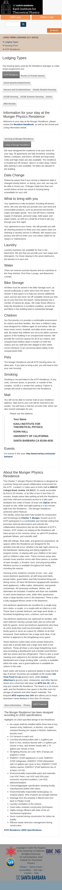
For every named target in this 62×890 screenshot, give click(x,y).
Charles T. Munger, (30, 518)
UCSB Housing (11, 96)
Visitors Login (47, 17)
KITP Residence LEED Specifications (23, 830)
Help (36, 873)
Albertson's (9, 680)
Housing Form (11, 45)
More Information (13, 705)
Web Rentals (10, 104)
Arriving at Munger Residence (19, 139)
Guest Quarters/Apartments (17, 83)
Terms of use (35, 867)
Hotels (49, 96)
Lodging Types (11, 42)
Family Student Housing (44, 89)
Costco (44, 677)
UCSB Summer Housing (32, 96)
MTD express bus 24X (23, 695)
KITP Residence (12, 49)
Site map (38, 870)
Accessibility (25, 870)
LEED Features (40, 704)
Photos (27, 705)
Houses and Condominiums (17, 89)
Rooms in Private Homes (33, 76)
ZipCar (46, 502)
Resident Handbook (24, 124)
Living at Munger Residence (17, 145)
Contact (28, 873)
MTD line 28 (43, 683)
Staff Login (15, 17)
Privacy (23, 867)
